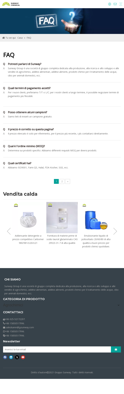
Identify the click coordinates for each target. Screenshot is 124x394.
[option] (28, 223)
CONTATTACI (13, 311)
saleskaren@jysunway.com (20, 326)
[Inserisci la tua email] (56, 348)
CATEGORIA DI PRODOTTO (24, 299)
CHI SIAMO (12, 279)
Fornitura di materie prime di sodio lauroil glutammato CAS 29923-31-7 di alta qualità (62, 239)
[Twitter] (17, 356)
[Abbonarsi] (116, 348)
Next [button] (115, 231)
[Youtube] (23, 356)
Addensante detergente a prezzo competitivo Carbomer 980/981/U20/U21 (28, 239)
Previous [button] (8, 231)
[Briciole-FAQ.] (62, 21)
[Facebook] (5, 356)
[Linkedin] (11, 356)
